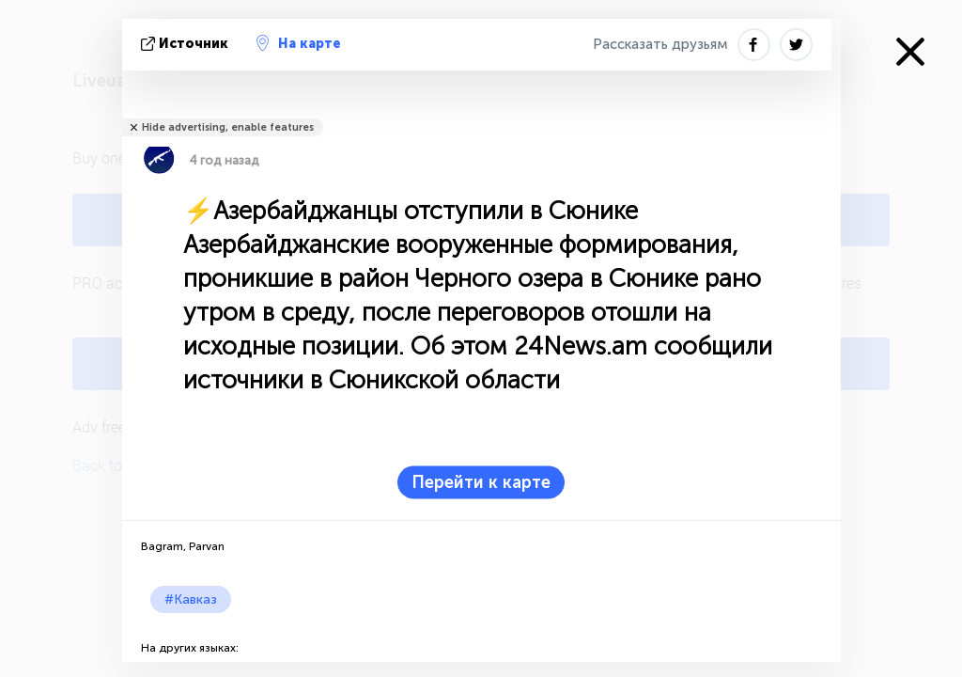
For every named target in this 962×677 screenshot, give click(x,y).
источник (186, 44)
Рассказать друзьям (660, 44)
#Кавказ (190, 599)
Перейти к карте (481, 482)
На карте (298, 43)
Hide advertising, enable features (228, 127)
